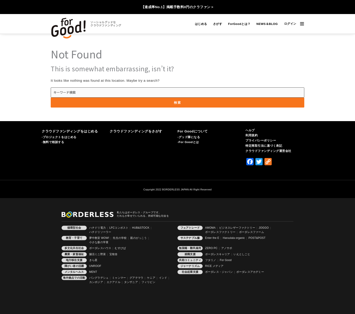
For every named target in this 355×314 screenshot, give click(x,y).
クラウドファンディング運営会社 (268, 151)
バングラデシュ (98, 277)
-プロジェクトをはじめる (59, 137)
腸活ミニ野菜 (97, 254)
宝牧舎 (113, 254)
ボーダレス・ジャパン (219, 271)
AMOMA (210, 227)
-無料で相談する (53, 142)
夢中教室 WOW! (99, 238)
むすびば (120, 248)
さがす (217, 24)
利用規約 (251, 135)
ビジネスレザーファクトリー (237, 227)
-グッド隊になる (189, 137)
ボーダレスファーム (251, 232)
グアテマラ (136, 277)
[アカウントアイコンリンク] (290, 23)
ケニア (151, 277)
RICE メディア (214, 266)
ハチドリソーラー (100, 232)
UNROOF (95, 266)
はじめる (201, 24)
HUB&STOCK (140, 227)
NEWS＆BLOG (267, 24)
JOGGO (264, 227)
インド (163, 277)
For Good (226, 260)
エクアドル (113, 282)
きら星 (93, 260)
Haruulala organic (234, 238)
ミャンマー (119, 277)
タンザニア (131, 282)
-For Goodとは (188, 142)
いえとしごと (242, 254)
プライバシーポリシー (260, 140)
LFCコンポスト (118, 227)
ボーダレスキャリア (217, 254)
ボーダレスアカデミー (250, 271)
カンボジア (96, 282)
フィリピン (148, 282)
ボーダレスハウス (100, 248)
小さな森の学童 (98, 242)
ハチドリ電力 (97, 227)
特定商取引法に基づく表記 (263, 145)
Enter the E (212, 238)
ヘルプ (250, 130)
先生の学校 (120, 238)
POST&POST (257, 238)
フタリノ (210, 260)
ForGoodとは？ (239, 24)
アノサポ (226, 248)
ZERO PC (211, 248)
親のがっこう (138, 238)
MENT (93, 271)
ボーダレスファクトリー (220, 232)
